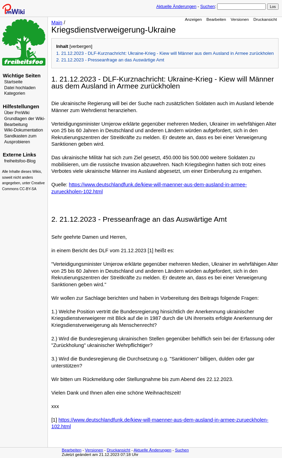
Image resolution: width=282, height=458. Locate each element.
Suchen (207, 6)
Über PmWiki (16, 112)
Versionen (240, 19)
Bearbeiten (216, 19)
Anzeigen (193, 19)
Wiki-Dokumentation (23, 130)
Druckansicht (265, 19)
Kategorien (14, 93)
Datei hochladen (19, 87)
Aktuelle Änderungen (176, 6)
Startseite (13, 81)
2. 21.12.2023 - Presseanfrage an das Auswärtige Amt (110, 59)
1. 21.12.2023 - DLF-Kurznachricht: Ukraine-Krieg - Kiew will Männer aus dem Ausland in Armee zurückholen (165, 53)
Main (56, 22)
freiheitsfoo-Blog (19, 161)
